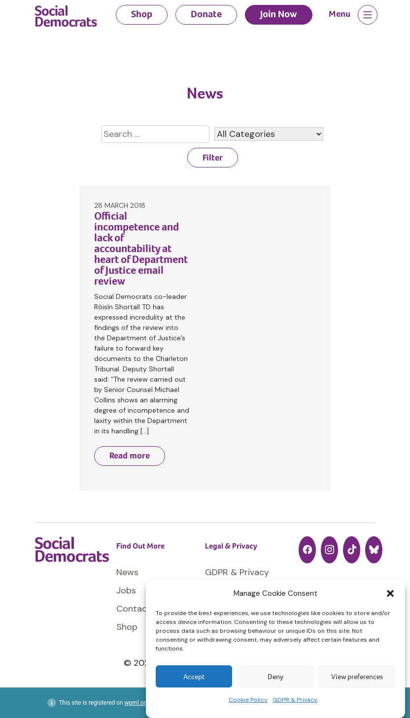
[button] (390, 593)
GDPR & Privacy (295, 700)
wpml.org (137, 702)
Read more (129, 455)
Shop (141, 14)
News (127, 572)
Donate (206, 14)
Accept (194, 677)
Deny (275, 677)
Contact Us (140, 609)
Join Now (278, 14)
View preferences (357, 677)
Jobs (126, 590)
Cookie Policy (248, 700)
